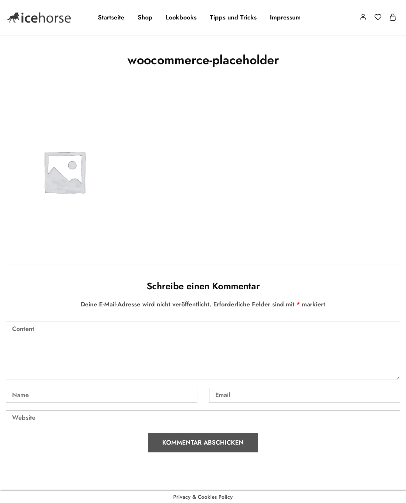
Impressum (285, 17)
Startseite (111, 17)
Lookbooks (181, 17)
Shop (145, 17)
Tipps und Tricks (233, 17)
